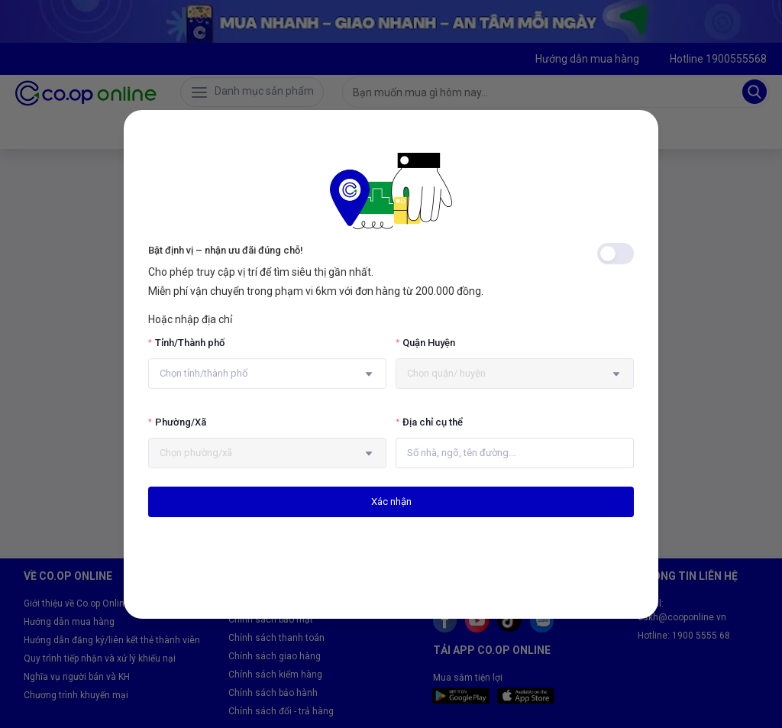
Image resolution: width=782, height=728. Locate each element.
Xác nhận (391, 501)
